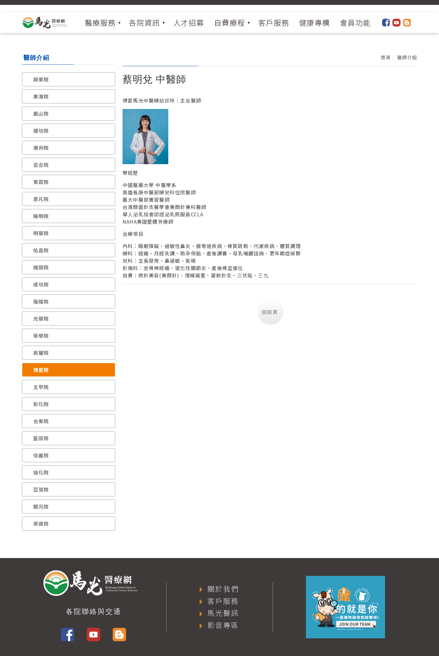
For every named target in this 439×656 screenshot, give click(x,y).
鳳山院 (41, 113)
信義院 (41, 455)
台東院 (41, 421)
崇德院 (41, 523)
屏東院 (41, 79)
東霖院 (41, 182)
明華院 (41, 233)
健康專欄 (314, 22)
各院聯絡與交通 (93, 611)
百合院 (41, 164)
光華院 (41, 318)
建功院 (41, 130)
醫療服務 (100, 22)
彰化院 (41, 404)
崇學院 (41, 335)
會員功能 (355, 22)
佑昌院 (41, 250)
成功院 (41, 284)
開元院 (41, 506)
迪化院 (41, 472)
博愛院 (41, 369)
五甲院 (41, 387)
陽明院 (41, 216)
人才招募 (188, 22)
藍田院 (41, 438)
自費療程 (229, 22)
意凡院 (41, 199)
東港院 (41, 96)
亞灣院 (41, 489)
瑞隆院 (41, 301)
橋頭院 (41, 267)
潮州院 (41, 147)
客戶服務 (273, 22)
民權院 (41, 352)
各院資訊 (144, 22)
